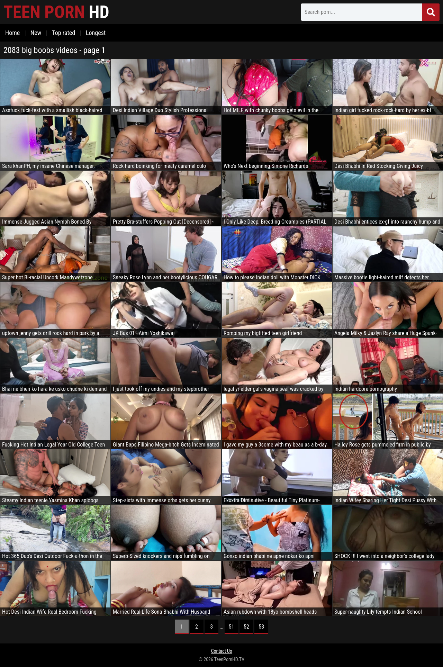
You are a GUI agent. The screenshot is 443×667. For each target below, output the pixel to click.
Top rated (63, 32)
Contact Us (221, 651)
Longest (96, 32)
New (35, 32)
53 (261, 626)
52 (246, 626)
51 (231, 626)
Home (12, 32)
